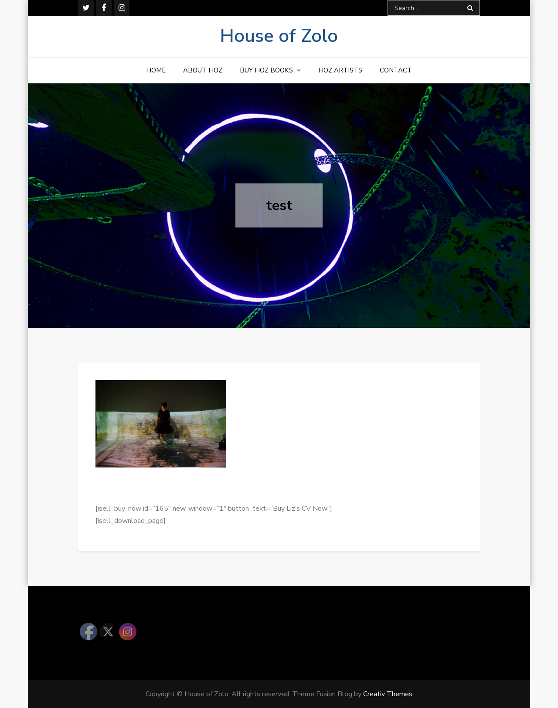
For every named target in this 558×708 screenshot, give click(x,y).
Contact (396, 70)
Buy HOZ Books (266, 70)
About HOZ (202, 70)
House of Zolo (279, 36)
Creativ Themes (387, 694)
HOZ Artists (340, 70)
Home (156, 70)
